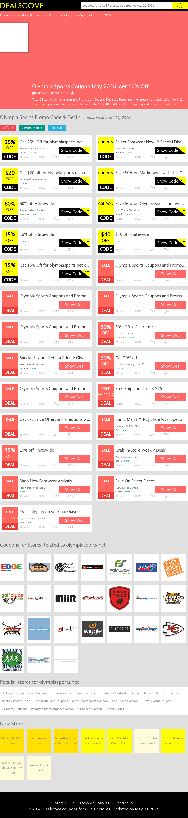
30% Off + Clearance (134, 326)
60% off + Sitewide (37, 203)
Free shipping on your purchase (48, 511)
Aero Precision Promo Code (120, 741)
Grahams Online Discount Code (146, 741)
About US (105, 803)
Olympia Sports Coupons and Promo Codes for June (55, 326)
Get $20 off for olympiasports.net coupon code (55, 172)
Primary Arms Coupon (156, 701)
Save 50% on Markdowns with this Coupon (150, 172)
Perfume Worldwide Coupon (120, 693)
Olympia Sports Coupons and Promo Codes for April (55, 296)
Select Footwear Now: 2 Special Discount (150, 141)
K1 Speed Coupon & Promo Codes (101, 709)
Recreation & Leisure (28, 15)
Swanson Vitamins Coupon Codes (74, 693)
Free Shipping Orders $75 (138, 388)
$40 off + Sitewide (132, 234)
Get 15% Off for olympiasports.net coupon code (55, 265)
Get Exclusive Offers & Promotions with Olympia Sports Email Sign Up (55, 419)
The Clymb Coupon (125, 701)
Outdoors (54, 15)
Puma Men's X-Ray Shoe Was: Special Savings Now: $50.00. (150, 419)
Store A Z (64, 803)
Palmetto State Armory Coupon (52, 709)
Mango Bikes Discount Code (173, 741)
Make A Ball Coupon (12, 741)
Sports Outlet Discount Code (93, 741)
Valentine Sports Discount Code (66, 741)
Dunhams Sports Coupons (160, 693)
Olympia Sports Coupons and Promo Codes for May (150, 296)
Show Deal (170, 273)
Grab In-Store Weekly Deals (140, 450)
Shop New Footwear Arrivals (46, 481)
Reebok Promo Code (16, 701)
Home (5, 15)
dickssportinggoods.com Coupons (25, 693)
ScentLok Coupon (39, 741)
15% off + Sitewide (37, 234)
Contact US (124, 803)
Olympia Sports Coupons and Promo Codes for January (55, 388)
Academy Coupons (14, 709)
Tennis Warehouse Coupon (89, 701)
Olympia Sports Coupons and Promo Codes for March (150, 265)
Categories (86, 803)
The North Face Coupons (51, 701)
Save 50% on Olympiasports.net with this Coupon (150, 203)
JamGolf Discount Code (39, 767)
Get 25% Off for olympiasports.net (51, 141)
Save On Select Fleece (135, 481)
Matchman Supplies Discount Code (12, 768)
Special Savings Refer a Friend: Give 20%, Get (55, 357)
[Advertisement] (108, 52)
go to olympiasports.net (53, 92)
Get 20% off (126, 357)
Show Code (71, 150)
